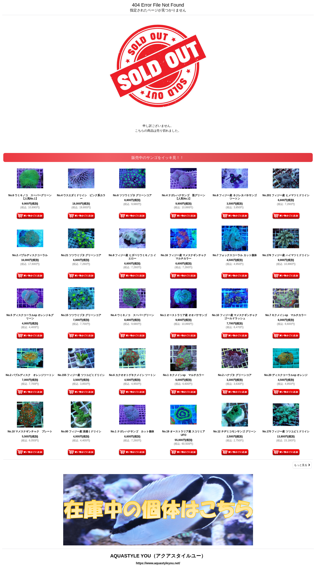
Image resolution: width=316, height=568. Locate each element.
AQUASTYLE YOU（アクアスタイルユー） (158, 556)
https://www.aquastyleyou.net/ (158, 563)
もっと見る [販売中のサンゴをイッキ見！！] (302, 465)
